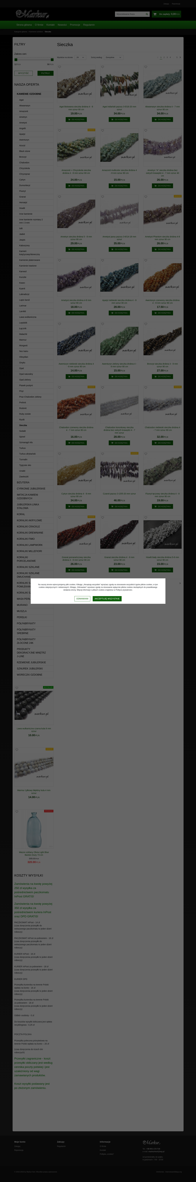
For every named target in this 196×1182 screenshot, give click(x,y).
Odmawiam (82, 598)
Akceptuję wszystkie (107, 598)
